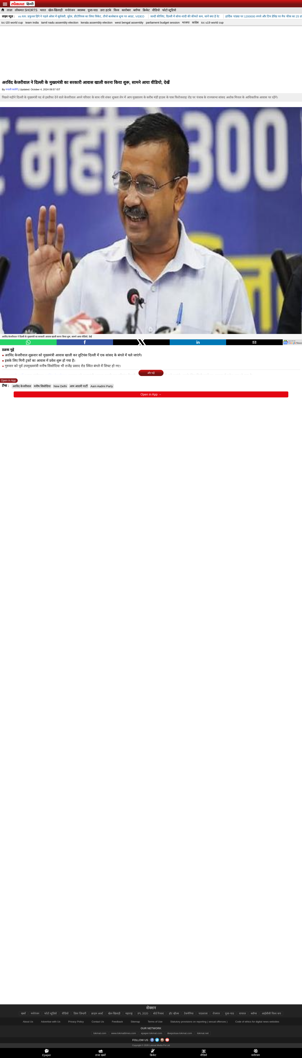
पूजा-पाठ (93, 10)
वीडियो (156, 10)
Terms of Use (155, 1021)
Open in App (8, 380)
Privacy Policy (76, 1021)
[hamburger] (5, 4)
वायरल (242, 1013)
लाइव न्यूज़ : (8, 16)
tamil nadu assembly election (59, 22)
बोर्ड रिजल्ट (158, 1013)
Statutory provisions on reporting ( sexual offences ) (198, 1021)
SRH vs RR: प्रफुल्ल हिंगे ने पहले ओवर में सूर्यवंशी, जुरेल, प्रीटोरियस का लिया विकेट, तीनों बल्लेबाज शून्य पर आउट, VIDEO (81, 16)
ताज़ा (9, 10)
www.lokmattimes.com (123, 1033)
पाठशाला (203, 1013)
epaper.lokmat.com (151, 1033)
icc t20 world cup (12, 22)
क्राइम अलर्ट (97, 1013)
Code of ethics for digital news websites (257, 1021)
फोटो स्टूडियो (169, 10)
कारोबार (126, 10)
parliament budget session (163, 22)
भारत (43, 10)
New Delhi (60, 386)
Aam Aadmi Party (102, 386)
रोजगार (216, 1013)
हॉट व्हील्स (174, 1013)
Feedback (117, 1021)
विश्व (116, 10)
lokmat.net (203, 1033)
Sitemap (135, 1021)
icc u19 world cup (212, 22)
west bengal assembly (129, 22)
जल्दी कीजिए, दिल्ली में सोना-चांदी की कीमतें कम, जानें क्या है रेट (188, 16)
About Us (28, 1021)
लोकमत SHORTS (26, 10)
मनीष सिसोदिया (42, 386)
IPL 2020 (143, 1013)
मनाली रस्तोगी (12, 89)
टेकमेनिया (189, 1013)
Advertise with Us (50, 1021)
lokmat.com (99, 1033)
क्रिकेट (146, 10)
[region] (151, 53)
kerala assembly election (96, 22)
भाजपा (186, 22)
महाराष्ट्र (129, 1013)
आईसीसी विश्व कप (271, 1013)
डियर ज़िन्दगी (80, 1013)
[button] (28, 342)
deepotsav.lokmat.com (179, 1033)
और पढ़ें (151, 373)
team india (32, 22)
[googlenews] (292, 342)
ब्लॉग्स (136, 10)
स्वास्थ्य (81, 10)
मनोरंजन (70, 10)
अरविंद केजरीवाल (22, 386)
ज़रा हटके (105, 10)
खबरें (23, 1013)
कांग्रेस (195, 22)
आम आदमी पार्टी (79, 386)
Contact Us (98, 1021)
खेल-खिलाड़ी (55, 10)
